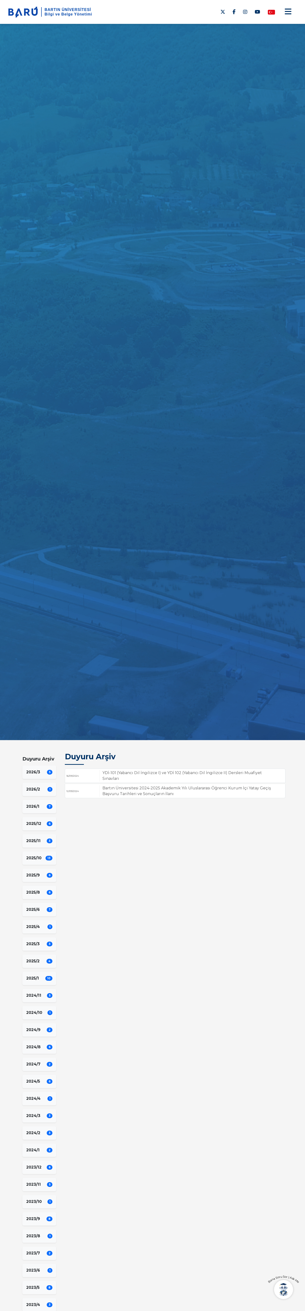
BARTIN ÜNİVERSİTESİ (68, 10)
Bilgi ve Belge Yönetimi (68, 14)
